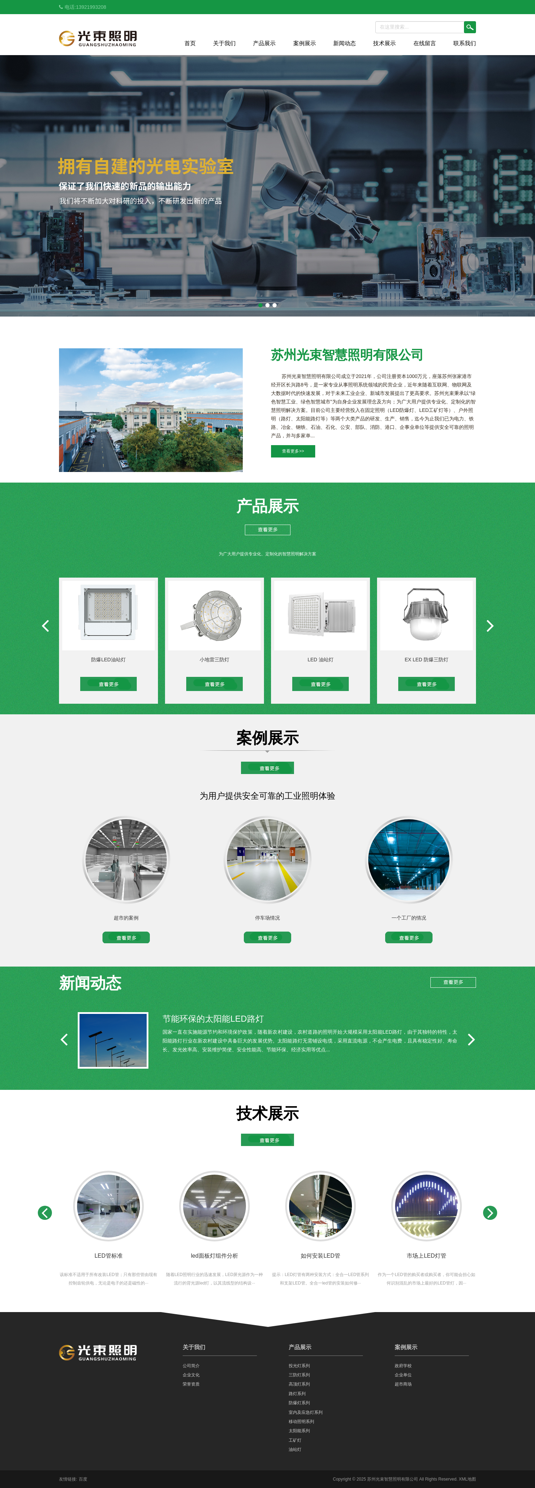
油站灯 (295, 1449)
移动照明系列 (301, 1421)
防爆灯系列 (299, 1402)
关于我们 (224, 43)
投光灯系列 (299, 1365)
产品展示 (264, 43)
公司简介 (191, 1365)
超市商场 (403, 1384)
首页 (190, 43)
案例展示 (304, 43)
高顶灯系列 (299, 1384)
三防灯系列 (299, 1374)
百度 (83, 1479)
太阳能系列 (299, 1430)
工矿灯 (295, 1440)
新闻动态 (344, 43)
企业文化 (191, 1374)
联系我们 (464, 43)
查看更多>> (293, 451)
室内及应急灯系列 (306, 1412)
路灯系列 (297, 1393)
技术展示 (384, 43)
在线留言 (424, 43)
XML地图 (467, 1479)
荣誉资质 (191, 1384)
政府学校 (403, 1365)
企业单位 (403, 1374)
